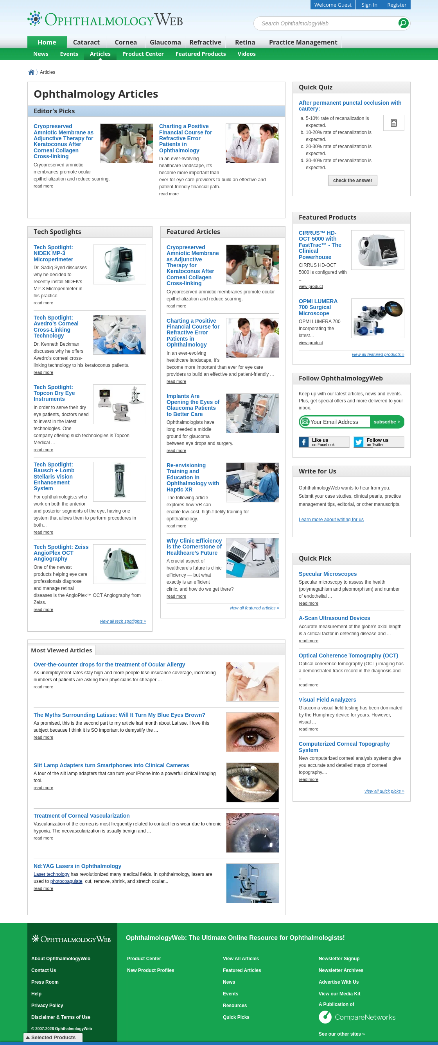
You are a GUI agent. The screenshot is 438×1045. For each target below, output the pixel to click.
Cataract (86, 42)
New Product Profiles (150, 970)
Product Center (143, 53)
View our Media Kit (339, 994)
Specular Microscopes (328, 574)
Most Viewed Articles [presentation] (61, 650)
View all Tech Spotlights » (123, 621)
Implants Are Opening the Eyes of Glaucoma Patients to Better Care (193, 405)
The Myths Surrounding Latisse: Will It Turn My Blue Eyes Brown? (119, 715)
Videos (247, 53)
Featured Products (201, 53)
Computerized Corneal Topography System (344, 747)
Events (69, 53)
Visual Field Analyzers (327, 700)
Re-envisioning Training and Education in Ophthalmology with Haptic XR (193, 477)
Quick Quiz (315, 87)
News (40, 53)
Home (47, 42)
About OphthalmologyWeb (60, 958)
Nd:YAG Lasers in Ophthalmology (77, 866)
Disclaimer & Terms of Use (60, 1017)
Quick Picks (236, 1017)
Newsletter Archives (341, 970)
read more (43, 186)
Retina (245, 42)
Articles (100, 53)
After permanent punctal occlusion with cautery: (350, 106)
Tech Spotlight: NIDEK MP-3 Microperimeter (53, 253)
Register (396, 4)
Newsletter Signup (339, 958)
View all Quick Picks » (384, 791)
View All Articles (241, 958)
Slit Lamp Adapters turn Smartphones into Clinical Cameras (111, 765)
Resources (235, 1005)
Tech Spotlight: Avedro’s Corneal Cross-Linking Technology (56, 326)
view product (311, 286)
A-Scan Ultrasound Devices (334, 618)
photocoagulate (66, 881)
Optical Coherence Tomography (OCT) (348, 655)
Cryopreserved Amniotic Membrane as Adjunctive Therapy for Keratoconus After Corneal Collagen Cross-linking (63, 141)
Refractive (205, 42)
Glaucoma (165, 42)
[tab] (61, 650)
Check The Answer (352, 180)
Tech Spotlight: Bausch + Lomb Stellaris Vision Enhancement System (54, 476)
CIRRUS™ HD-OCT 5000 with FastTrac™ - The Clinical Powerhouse (320, 245)
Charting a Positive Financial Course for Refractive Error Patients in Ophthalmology (185, 138)
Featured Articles (193, 231)
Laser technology (51, 874)
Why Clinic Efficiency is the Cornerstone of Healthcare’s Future (194, 547)
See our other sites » (342, 1034)
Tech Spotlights (57, 231)
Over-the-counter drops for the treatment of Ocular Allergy (109, 664)
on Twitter (377, 442)
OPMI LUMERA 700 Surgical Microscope (318, 307)
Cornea (126, 42)
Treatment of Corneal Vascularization (82, 816)
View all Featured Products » (378, 354)
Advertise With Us (339, 982)
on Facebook (323, 442)
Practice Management (303, 42)
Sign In (369, 4)
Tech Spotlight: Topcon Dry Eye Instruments (54, 393)
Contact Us (43, 970)
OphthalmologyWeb (31, 72)
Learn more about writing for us (331, 519)
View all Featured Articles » (254, 608)
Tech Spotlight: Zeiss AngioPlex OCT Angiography (61, 553)
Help (36, 994)
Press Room (45, 982)
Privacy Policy (47, 1005)
